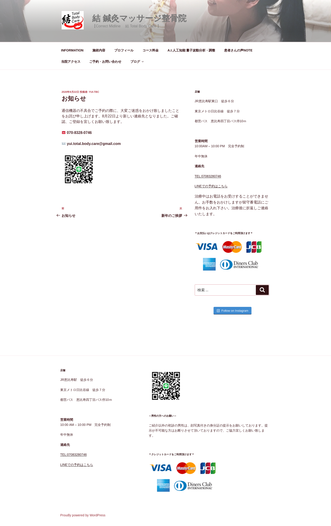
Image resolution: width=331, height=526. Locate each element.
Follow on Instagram (232, 310)
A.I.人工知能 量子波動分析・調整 (191, 50)
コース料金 (151, 50)
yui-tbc (94, 91)
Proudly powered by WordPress (83, 515)
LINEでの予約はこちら (211, 186)
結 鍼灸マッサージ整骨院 (139, 18)
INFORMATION (72, 50)
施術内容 (98, 50)
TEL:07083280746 (208, 176)
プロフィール (124, 50)
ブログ (137, 61)
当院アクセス (70, 61)
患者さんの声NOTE (238, 50)
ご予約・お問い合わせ (105, 61)
